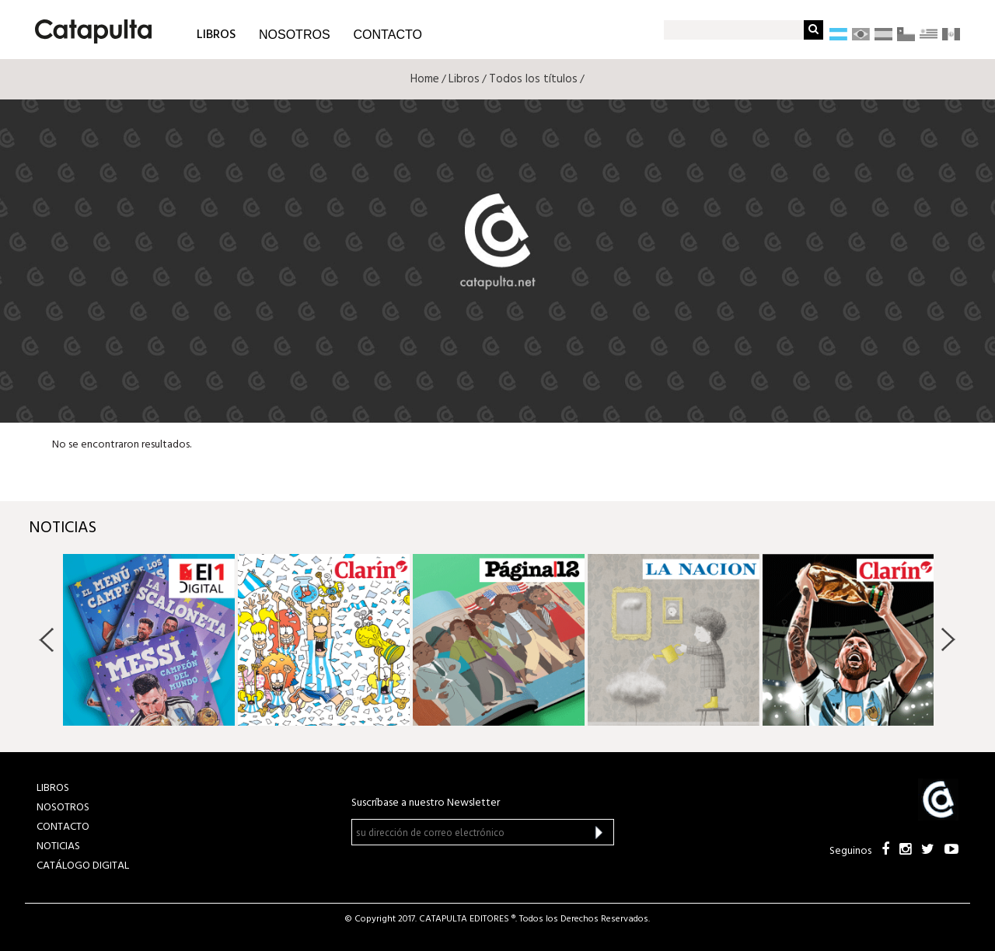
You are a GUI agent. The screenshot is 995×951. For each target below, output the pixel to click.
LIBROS (216, 34)
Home (424, 79)
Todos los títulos (533, 79)
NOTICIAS (58, 846)
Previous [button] (47, 639)
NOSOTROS (294, 34)
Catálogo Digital (83, 866)
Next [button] (948, 639)
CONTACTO (388, 34)
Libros (464, 79)
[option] (149, 640)
